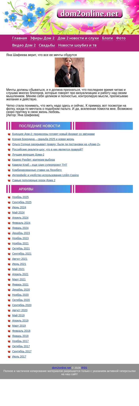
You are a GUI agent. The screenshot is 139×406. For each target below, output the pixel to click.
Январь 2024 (20, 228)
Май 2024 (18, 212)
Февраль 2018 (21, 330)
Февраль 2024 (21, 222)
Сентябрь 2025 (22, 202)
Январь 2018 (20, 336)
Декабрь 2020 (21, 289)
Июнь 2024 (19, 207)
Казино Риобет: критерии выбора (33, 159)
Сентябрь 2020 (22, 305)
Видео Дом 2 (24, 45)
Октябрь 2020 (21, 300)
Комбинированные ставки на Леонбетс (37, 170)
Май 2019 (18, 315)
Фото (121, 38)
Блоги (107, 38)
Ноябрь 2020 (20, 294)
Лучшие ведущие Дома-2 (28, 154)
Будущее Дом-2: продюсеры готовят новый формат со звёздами (53, 134)
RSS (84, 367)
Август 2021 (19, 258)
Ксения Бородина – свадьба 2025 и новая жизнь (43, 139)
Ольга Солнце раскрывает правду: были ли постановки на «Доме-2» (56, 144)
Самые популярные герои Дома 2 (33, 180)
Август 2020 (19, 310)
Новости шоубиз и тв (77, 45)
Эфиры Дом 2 (42, 38)
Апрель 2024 (20, 217)
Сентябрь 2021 (22, 253)
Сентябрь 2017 (22, 351)
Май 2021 (18, 269)
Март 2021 (19, 279)
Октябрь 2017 (21, 346)
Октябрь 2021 (21, 248)
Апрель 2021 (20, 274)
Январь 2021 (20, 284)
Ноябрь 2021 (20, 243)
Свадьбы (47, 45)
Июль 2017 (19, 356)
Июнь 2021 (19, 264)
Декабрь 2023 (21, 233)
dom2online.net (61, 367)
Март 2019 (19, 325)
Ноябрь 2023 (20, 238)
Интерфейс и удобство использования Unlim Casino (45, 175)
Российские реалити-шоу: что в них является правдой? (47, 149)
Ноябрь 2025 (20, 197)
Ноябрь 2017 (20, 341)
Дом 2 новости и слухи (78, 38)
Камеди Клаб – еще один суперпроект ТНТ (39, 164)
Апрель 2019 (20, 320)
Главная (19, 38)
